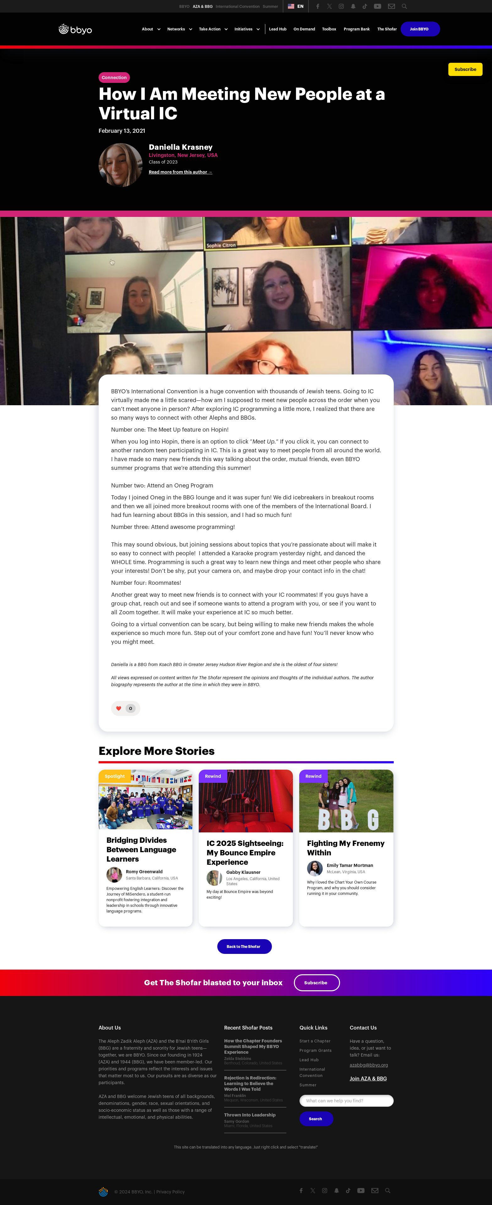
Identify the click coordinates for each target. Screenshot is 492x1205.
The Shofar (387, 29)
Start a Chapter (315, 1041)
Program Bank (357, 29)
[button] (295, 6)
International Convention (312, 1073)
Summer (308, 1085)
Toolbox (329, 29)
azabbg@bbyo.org (369, 1065)
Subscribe (315, 983)
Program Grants (316, 1050)
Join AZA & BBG (368, 1078)
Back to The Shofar (243, 947)
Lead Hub (278, 29)
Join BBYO (419, 29)
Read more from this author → (181, 172)
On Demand (304, 29)
